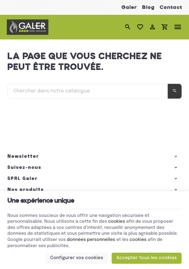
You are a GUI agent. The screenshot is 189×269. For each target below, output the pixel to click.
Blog (148, 7)
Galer (129, 7)
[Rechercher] (128, 27)
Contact (171, 7)
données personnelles (91, 240)
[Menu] (178, 27)
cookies (116, 221)
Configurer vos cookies (76, 258)
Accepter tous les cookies (147, 258)
